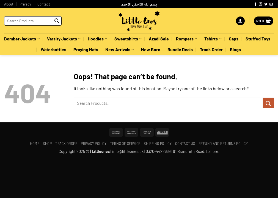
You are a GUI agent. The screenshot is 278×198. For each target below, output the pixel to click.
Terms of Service (125, 143)
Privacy (25, 4)
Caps (233, 38)
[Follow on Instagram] (260, 4)
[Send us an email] (271, 4)
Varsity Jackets (64, 39)
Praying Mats (85, 49)
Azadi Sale (159, 38)
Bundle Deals (180, 49)
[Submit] (56, 21)
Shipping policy (158, 143)
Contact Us (185, 143)
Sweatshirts (128, 39)
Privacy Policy (94, 143)
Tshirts (212, 39)
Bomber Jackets (22, 39)
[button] (240, 21)
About (8, 4)
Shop (47, 143)
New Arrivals (119, 49)
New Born (150, 49)
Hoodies (97, 39)
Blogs (235, 49)
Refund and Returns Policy (223, 143)
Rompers (186, 39)
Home (34, 143)
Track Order (211, 49)
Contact (43, 4)
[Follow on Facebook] (255, 4)
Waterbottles (53, 49)
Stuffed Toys (258, 38)
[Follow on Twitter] (266, 4)
